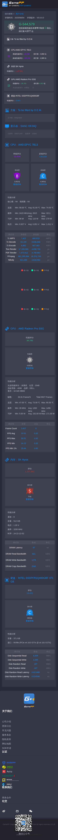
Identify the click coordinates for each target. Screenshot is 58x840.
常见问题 (6, 730)
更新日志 (6, 726)
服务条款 (6, 735)
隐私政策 (6, 739)
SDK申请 (6, 748)
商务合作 (6, 797)
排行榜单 (9, 14)
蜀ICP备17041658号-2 (33, 835)
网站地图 (6, 744)
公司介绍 (6, 721)
